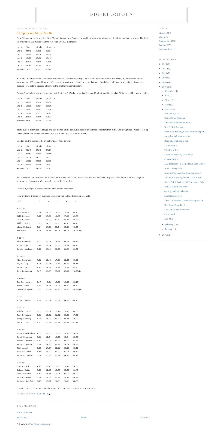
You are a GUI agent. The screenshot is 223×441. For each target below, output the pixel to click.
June (167, 95)
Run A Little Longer (173, 127)
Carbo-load (169, 214)
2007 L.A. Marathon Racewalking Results (183, 200)
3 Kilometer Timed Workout (177, 122)
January (169, 229)
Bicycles (163, 33)
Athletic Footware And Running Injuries (182, 173)
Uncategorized (165, 49)
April (167, 104)
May (167, 100)
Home (83, 417)
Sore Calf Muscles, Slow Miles (178, 154)
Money (162, 37)
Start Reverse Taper (173, 195)
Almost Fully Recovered (175, 186)
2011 (164, 68)
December (170, 91)
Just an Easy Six (171, 113)
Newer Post (22, 417)
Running (163, 45)
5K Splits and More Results (34, 33)
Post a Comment (24, 412)
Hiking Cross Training (174, 118)
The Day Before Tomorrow (176, 209)
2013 (164, 64)
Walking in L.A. (171, 150)
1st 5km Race (170, 145)
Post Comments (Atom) (40, 424)
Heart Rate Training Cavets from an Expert (184, 131)
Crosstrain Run (171, 159)
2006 (164, 234)
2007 (164, 87)
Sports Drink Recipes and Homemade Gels (184, 182)
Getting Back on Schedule (176, 191)
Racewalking (165, 41)
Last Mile (168, 218)
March (168, 109)
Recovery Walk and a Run (176, 140)
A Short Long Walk (173, 168)
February (169, 224)
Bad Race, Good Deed (174, 205)
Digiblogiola (111, 14)
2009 (164, 77)
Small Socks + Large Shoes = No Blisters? (183, 177)
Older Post (144, 417)
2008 (164, 82)
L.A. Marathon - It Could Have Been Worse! (184, 163)
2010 (164, 73)
